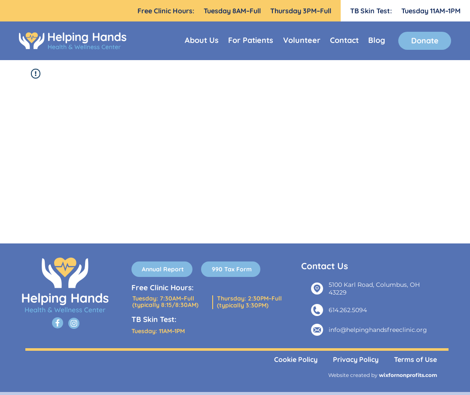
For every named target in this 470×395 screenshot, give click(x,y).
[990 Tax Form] (231, 269)
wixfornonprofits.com (408, 375)
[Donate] (424, 41)
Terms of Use (415, 359)
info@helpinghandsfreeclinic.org (378, 330)
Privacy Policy (355, 359)
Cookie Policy (295, 359)
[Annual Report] (161, 269)
